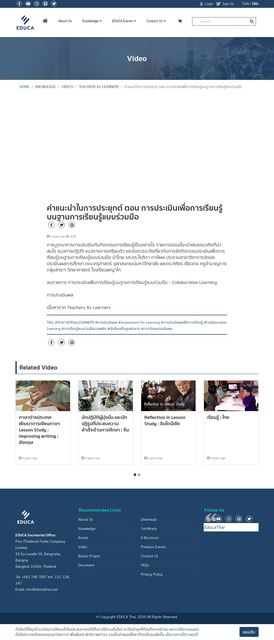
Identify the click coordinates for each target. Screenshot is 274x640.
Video (82, 547)
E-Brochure (150, 538)
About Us (65, 21)
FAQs (145, 565)
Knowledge (91, 21)
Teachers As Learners (99, 87)
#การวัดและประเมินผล (156, 328)
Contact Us (155, 21)
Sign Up (225, 3)
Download (149, 519)
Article (83, 538)
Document (86, 565)
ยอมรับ (249, 632)
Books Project (89, 556)
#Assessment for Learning (139, 322)
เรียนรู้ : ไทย (218, 417)
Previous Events (153, 547)
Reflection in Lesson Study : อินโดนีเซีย (164, 420)
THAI (245, 3)
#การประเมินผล (106, 322)
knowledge (45, 87)
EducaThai (214, 527)
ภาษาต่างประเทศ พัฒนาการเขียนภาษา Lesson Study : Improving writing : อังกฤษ (39, 429)
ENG (255, 4)
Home (25, 87)
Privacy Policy (152, 574)
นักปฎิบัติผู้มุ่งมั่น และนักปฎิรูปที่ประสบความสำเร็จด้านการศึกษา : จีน (105, 423)
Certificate (149, 528)
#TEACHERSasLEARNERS (74, 322)
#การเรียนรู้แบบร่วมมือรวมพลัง (84, 328)
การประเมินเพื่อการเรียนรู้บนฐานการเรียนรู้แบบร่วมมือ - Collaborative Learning (142, 282)
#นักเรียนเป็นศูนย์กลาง (123, 328)
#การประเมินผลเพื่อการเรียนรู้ (182, 322)
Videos (67, 87)
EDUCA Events (124, 21)
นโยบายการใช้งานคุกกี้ (181, 634)
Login (206, 3)
